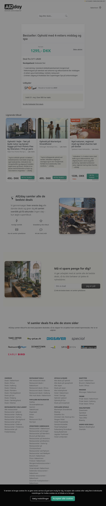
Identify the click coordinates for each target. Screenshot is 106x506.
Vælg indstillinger (40, 498)
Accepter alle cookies (63, 498)
